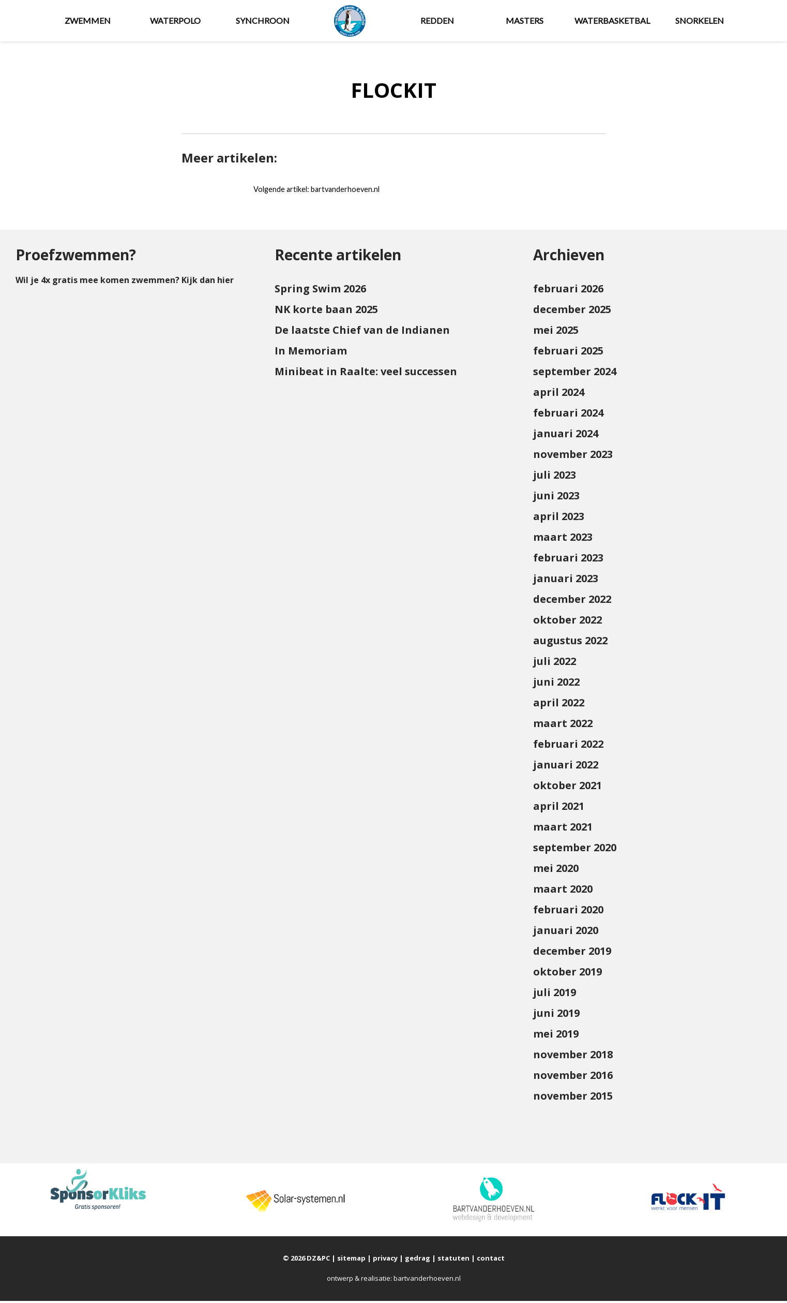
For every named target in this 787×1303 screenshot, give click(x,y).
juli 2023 (554, 477)
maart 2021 (563, 829)
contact (491, 1260)
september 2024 (574, 374)
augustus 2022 (570, 643)
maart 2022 (563, 726)
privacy (385, 1260)
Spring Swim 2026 (320, 291)
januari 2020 (565, 933)
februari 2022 (568, 746)
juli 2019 (554, 995)
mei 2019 (556, 1036)
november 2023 (573, 457)
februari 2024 (568, 415)
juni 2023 (556, 498)
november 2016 (573, 1078)
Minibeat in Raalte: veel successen (366, 374)
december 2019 (572, 953)
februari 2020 (568, 912)
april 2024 (558, 395)
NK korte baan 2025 (326, 312)
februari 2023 (568, 560)
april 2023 (558, 519)
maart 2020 (563, 891)
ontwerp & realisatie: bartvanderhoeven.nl (394, 1280)
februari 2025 (568, 353)
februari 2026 (568, 291)
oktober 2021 (567, 788)
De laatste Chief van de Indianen (362, 332)
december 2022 (572, 602)
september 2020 (574, 850)
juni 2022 (556, 684)
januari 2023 (565, 581)
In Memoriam (311, 353)
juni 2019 (556, 1016)
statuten (453, 1260)
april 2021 (558, 809)
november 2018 (573, 1057)
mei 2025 (556, 332)
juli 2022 (554, 664)
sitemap (351, 1260)
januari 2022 (565, 767)
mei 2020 (556, 871)
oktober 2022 (567, 622)
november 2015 (573, 1098)
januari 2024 (565, 436)
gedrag (417, 1260)
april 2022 (558, 705)
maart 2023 (563, 539)
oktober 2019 (567, 974)
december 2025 (572, 312)
